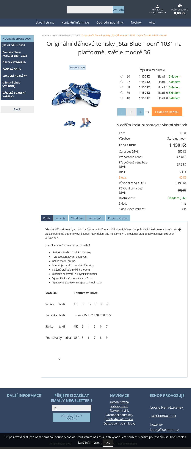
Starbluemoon (176, 139)
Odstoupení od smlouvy (119, 423)
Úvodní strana (45, 22)
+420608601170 (163, 415)
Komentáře (95, 218)
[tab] (47, 218)
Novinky (136, 22)
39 (128, 93)
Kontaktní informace (75, 22)
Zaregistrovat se (157, 12)
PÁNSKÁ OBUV (11, 69)
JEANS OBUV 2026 (13, 45)
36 (128, 76)
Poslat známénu (118, 218)
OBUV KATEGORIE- (14, 62)
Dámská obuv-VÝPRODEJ (11, 84)
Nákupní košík (119, 411)
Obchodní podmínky (109, 22)
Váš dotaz (77, 218)
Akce (152, 22)
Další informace (88, 443)
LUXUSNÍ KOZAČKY (14, 76)
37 (128, 82)
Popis (46, 218)
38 (128, 87)
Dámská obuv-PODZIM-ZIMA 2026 (14, 53)
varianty (60, 218)
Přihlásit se (157, 9)
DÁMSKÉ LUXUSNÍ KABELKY (14, 94)
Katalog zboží (119, 406)
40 (128, 98)
